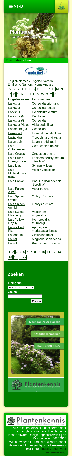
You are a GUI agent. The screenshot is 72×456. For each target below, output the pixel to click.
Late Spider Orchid (16, 198)
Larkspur (14, 103)
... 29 (22, 257)
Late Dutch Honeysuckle (17, 159)
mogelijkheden (49, 448)
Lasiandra (15, 137)
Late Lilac (15, 165)
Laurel (12, 239)
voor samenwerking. (56, 450)
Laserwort (15, 133)
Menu (18, 6)
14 (10, 257)
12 (54, 252)
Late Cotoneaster (16, 147)
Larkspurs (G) (17, 129)
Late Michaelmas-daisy (17, 173)
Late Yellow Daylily (16, 221)
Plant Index (13, 60)
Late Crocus (16, 153)
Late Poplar (16, 181)
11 (48, 252)
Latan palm (15, 141)
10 (43, 252)
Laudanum (15, 235)
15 (15, 257)
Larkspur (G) (17, 116)
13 (59, 252)
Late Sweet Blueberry (16, 213)
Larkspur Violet (18, 124)
